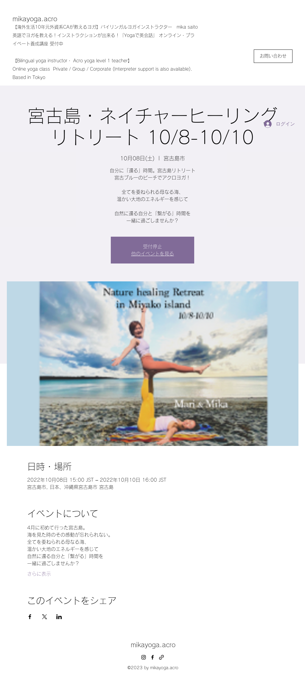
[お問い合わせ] (273, 56)
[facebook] (152, 657)
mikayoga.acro (35, 19)
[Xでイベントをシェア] (44, 616)
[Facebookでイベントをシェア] (30, 616)
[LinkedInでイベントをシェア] (59, 616)
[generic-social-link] (161, 657)
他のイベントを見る (152, 253)
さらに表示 (39, 573)
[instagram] (144, 657)
